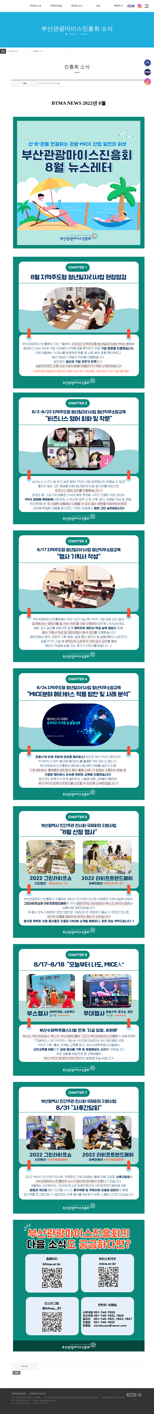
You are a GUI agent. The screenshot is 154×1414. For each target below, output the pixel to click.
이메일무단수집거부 (37, 1393)
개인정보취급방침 (18, 1393)
